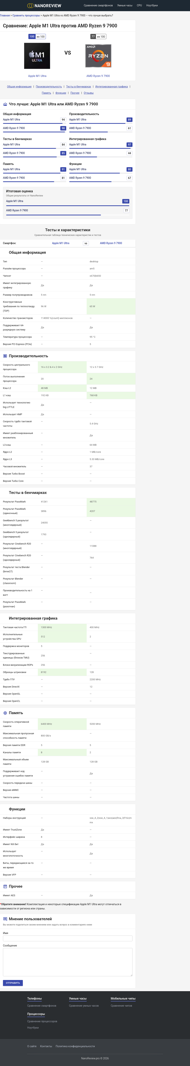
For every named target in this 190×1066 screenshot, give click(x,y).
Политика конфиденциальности (75, 1046)
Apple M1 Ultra (11, 119)
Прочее (75, 92)
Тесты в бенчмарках (78, 86)
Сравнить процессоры (26, 15)
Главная (5, 15)
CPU (139, 5)
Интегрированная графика (111, 86)
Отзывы (89, 92)
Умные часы (124, 5)
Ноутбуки (152, 5)
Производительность (49, 86)
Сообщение (10, 945)
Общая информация (19, 86)
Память (46, 92)
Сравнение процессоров (42, 1021)
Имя (5, 933)
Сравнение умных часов (84, 1005)
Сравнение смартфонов (98, 5)
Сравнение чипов (121, 1005)
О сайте (32, 1046)
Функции (60, 92)
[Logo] (45, 5)
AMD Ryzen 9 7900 (14, 128)
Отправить (13, 982)
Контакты (46, 1046)
